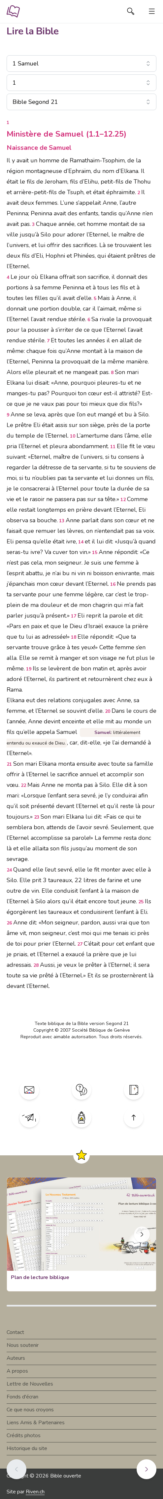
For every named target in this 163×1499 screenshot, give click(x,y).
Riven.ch (35, 1491)
